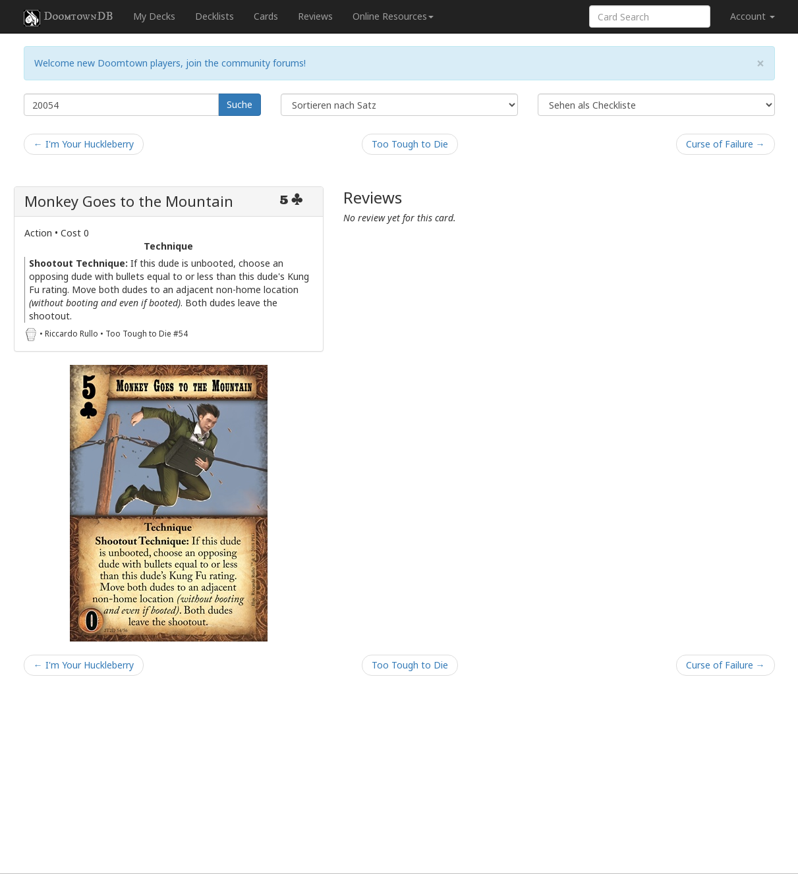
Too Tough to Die (410, 144)
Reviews (315, 16)
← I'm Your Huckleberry (84, 144)
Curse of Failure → (725, 144)
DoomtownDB (68, 17)
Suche (239, 104)
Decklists (214, 16)
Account (752, 16)
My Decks (154, 16)
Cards (266, 16)
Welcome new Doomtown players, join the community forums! (170, 63)
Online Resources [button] (393, 16)
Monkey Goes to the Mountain (128, 201)
